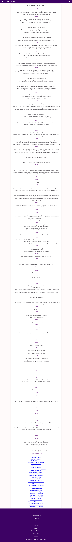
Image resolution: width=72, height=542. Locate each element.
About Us (36, 528)
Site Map (36, 525)
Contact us (36, 536)
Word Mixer (36, 513)
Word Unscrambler (36, 515)
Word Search (36, 518)
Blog (36, 521)
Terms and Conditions (36, 531)
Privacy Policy (36, 533)
